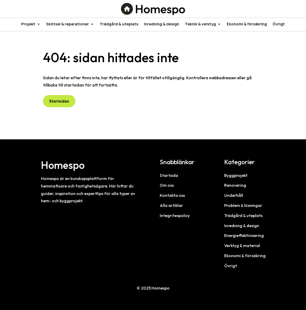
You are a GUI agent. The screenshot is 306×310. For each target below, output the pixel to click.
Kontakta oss (172, 195)
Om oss (167, 185)
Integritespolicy (175, 215)
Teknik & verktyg (200, 24)
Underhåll (233, 195)
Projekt (28, 24)
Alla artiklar (171, 205)
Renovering (235, 185)
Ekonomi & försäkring (247, 24)
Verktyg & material (242, 245)
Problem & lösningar (243, 205)
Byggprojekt (235, 175)
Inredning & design (161, 24)
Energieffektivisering (244, 235)
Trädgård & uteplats (119, 24)
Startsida (169, 175)
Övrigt (279, 24)
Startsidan (59, 101)
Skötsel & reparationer (67, 24)
